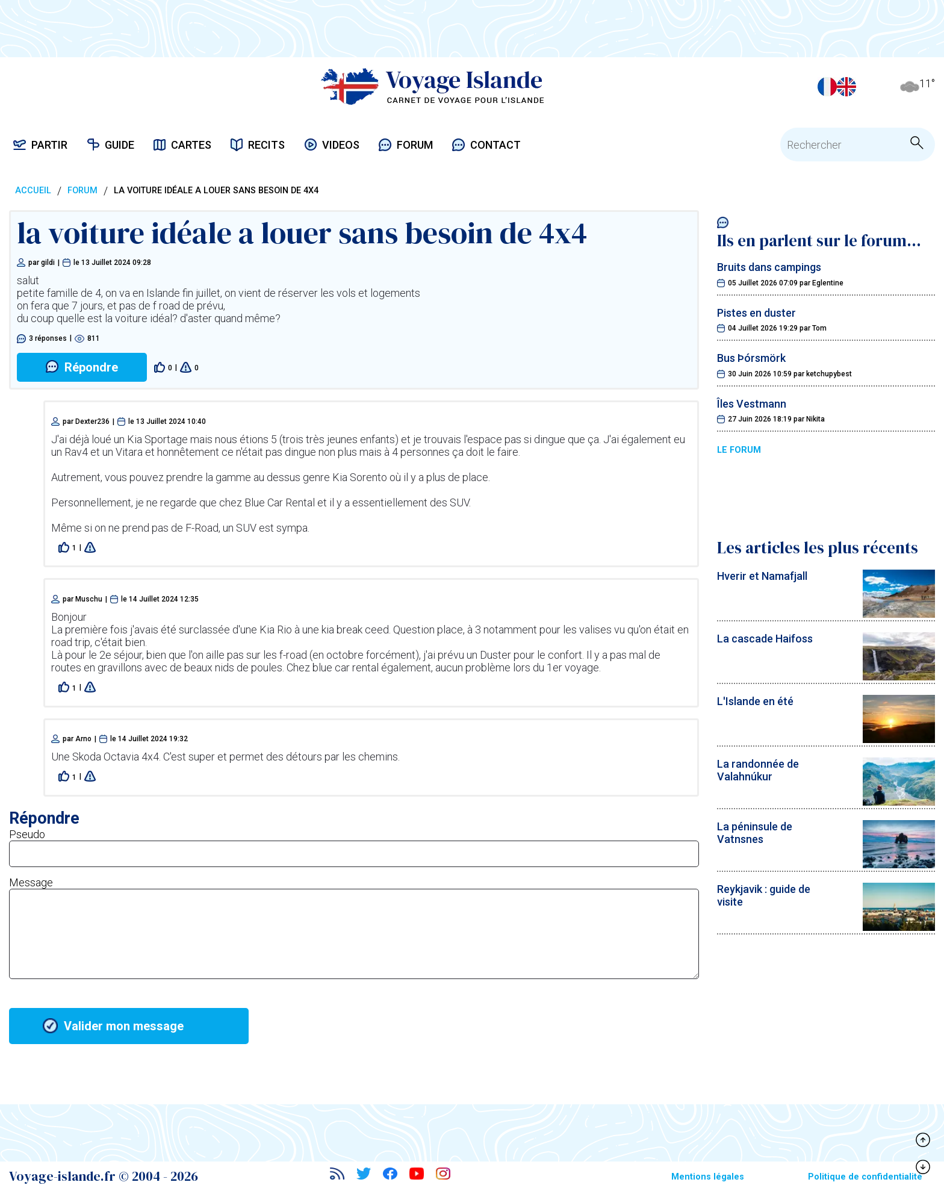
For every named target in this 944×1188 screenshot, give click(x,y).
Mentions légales (707, 1177)
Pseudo (27, 834)
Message (31, 882)
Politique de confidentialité (865, 1177)
